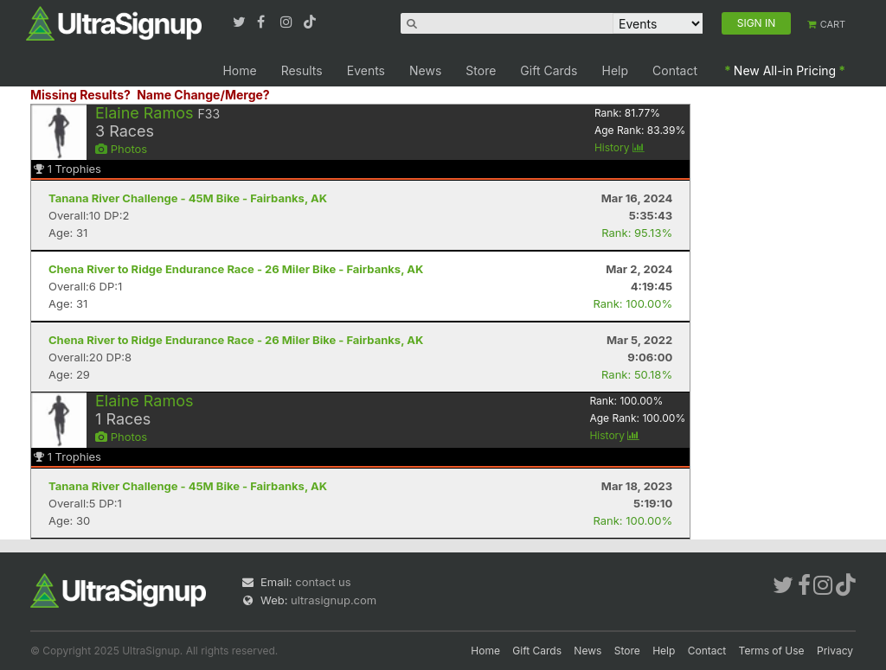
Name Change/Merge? (203, 94)
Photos (121, 149)
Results (302, 70)
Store (480, 70)
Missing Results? (80, 94)
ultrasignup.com (333, 600)
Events (366, 70)
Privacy (835, 650)
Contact (674, 70)
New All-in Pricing (785, 70)
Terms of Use (772, 650)
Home (239, 70)
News (425, 70)
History (619, 147)
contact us (322, 582)
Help (615, 70)
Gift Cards (548, 70)
